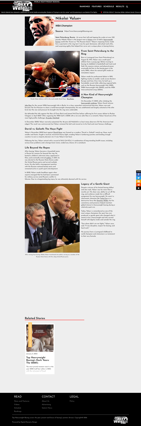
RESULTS (120, 7)
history (90, 39)
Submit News (47, 408)
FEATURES (96, 7)
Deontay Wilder (102, 200)
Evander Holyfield (52, 118)
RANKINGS (85, 7)
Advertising (46, 405)
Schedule (17, 408)
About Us (45, 401)
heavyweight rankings (89, 103)
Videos (16, 405)
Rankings (17, 411)
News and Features (21, 401)
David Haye (57, 132)
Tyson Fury (104, 198)
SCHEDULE (108, 7)
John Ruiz (28, 105)
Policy (72, 401)
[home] (22, 6)
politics (48, 158)
